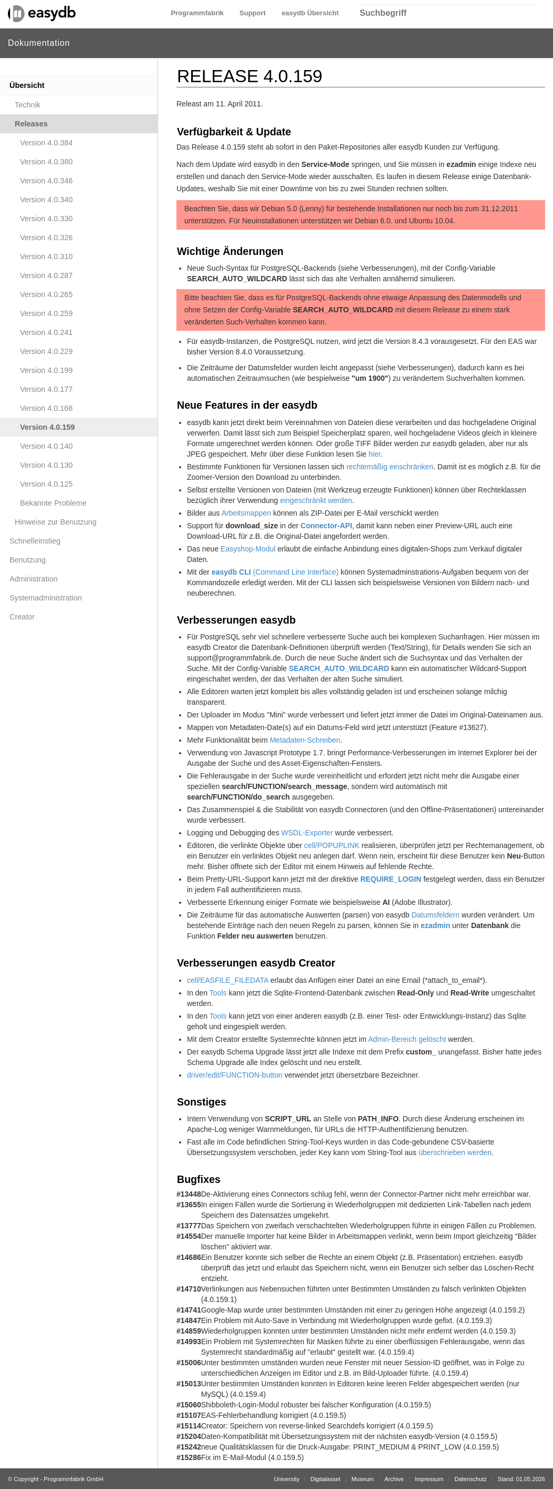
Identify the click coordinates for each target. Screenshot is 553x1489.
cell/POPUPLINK (332, 845)
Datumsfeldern (435, 915)
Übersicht (26, 85)
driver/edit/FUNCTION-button (234, 1075)
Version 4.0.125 (46, 484)
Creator (22, 617)
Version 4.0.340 (46, 199)
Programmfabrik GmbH (73, 1479)
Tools (218, 993)
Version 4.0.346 (46, 180)
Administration (33, 579)
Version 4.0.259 (46, 313)
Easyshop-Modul (248, 549)
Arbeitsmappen (246, 513)
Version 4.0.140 (46, 446)
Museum (362, 1479)
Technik (28, 105)
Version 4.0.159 (47, 427)
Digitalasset (325, 1479)
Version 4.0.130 (46, 465)
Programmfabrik (197, 13)
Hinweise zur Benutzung (55, 522)
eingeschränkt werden (316, 500)
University (286, 1479)
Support (253, 13)
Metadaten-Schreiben (305, 740)
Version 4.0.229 (46, 351)
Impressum (429, 1479)
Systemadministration (45, 598)
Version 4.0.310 (46, 256)
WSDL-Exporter (307, 833)
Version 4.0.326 (46, 237)
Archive (394, 1479)
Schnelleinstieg (35, 541)
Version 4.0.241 (46, 332)
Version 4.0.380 (46, 161)
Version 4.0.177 (46, 389)
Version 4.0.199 (46, 370)
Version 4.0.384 (46, 143)
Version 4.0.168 (46, 408)
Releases (31, 124)
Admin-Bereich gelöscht (407, 1039)
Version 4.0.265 (46, 294)
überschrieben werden (455, 1152)
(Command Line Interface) (275, 572)
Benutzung (27, 560)
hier (375, 454)
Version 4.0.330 (46, 218)
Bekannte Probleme (53, 503)
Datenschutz (471, 1479)
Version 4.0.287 (46, 275)
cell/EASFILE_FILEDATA (227, 980)
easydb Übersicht (310, 13)
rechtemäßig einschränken (390, 466)
